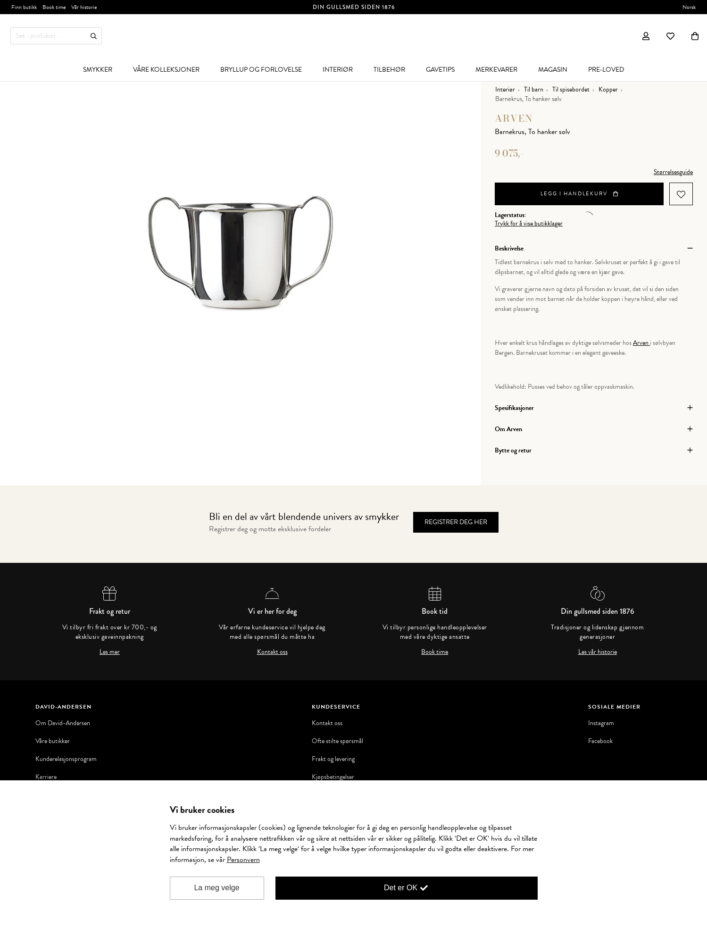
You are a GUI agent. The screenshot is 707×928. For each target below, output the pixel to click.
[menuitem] (98, 69)
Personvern (243, 859)
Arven (514, 118)
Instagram (601, 723)
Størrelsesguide (673, 172)
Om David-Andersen (62, 723)
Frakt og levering (333, 759)
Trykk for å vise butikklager (529, 223)
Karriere (46, 777)
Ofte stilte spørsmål (337, 741)
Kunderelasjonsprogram (66, 759)
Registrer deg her (455, 522)
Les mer (110, 652)
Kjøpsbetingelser (333, 777)
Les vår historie (597, 652)
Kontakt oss (272, 652)
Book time (434, 652)
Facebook (600, 741)
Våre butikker (52, 741)
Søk (94, 36)
